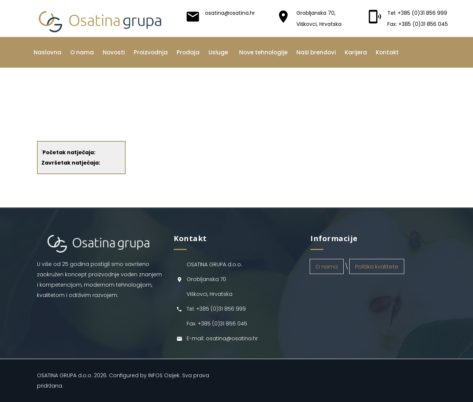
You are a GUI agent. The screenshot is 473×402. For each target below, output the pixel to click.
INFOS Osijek (164, 375)
